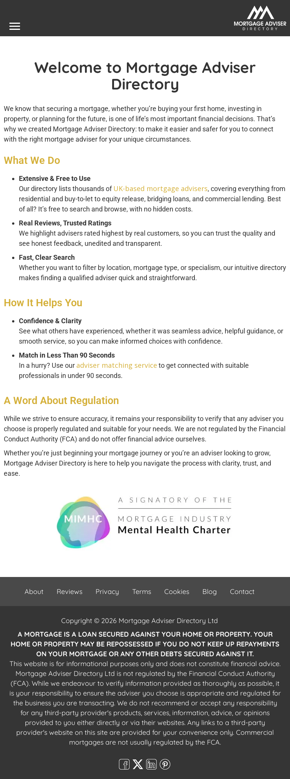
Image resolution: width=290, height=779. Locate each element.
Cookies (176, 591)
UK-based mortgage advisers (160, 188)
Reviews (69, 591)
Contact (242, 591)
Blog (209, 591)
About (34, 591)
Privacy (107, 591)
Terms (141, 591)
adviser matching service (116, 365)
